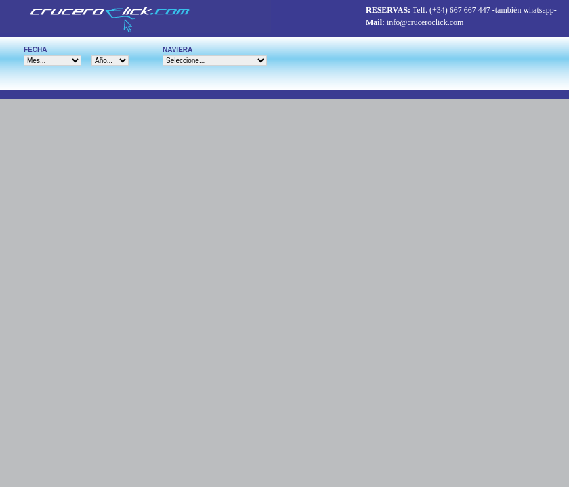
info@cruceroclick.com (425, 22)
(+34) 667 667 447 (459, 10)
